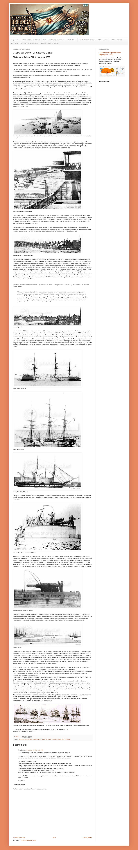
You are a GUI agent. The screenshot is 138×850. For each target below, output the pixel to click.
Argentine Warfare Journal (50, 43)
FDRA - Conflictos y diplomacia (53, 40)
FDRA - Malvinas (116, 40)
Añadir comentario (19, 784)
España (30, 739)
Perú (63, 739)
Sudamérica (68, 739)
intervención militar (56, 739)
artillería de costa (23, 739)
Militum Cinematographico (29, 43)
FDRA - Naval (71, 40)
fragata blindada (37, 739)
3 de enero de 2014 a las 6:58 (34, 750)
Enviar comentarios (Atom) (28, 840)
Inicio (54, 837)
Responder (21, 780)
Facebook (14, 43)
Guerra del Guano (46, 739)
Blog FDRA (15, 40)
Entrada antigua (87, 837)
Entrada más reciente (19, 837)
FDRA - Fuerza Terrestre (87, 40)
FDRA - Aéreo (102, 40)
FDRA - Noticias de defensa (31, 40)
